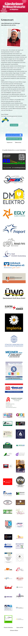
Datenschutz (18, 142)
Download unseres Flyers (14, 139)
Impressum (9, 142)
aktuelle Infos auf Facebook (14, 135)
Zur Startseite (14, 125)
